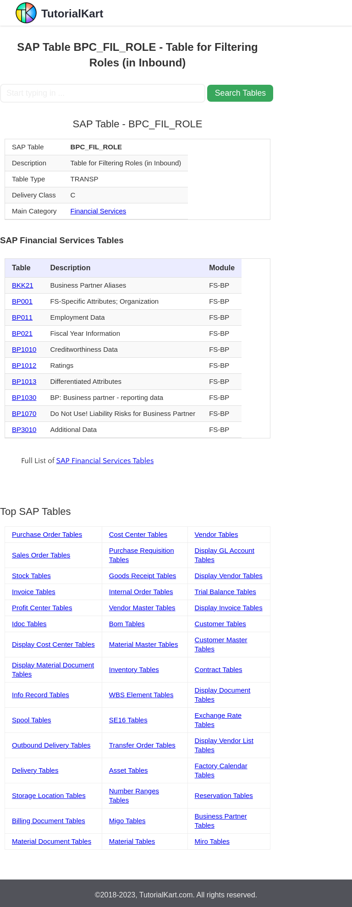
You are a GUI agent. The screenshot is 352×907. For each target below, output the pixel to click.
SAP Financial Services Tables (105, 461)
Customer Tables (220, 624)
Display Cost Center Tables (53, 644)
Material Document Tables (51, 841)
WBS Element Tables (141, 695)
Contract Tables (218, 669)
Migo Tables (127, 821)
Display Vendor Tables (229, 575)
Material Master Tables (143, 644)
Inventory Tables (134, 669)
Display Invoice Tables (229, 608)
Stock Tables (31, 575)
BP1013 (24, 381)
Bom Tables (127, 624)
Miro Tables (212, 841)
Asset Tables (128, 770)
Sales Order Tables (41, 555)
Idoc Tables (29, 624)
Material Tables (132, 841)
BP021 (22, 333)
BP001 (22, 301)
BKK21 (22, 285)
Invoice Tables (33, 592)
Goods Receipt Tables (142, 575)
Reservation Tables (224, 795)
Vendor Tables (216, 534)
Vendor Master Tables (142, 608)
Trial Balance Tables (225, 592)
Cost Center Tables (138, 534)
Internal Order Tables (141, 592)
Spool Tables (31, 720)
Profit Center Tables (42, 608)
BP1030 (24, 397)
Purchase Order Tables (47, 534)
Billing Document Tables (48, 821)
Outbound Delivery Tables (51, 745)
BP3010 (24, 429)
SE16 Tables (128, 720)
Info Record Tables (40, 695)
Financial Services (98, 211)
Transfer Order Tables (142, 745)
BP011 (22, 317)
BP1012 (24, 365)
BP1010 (24, 349)
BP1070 (24, 413)
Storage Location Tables (49, 795)
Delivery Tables (35, 770)
